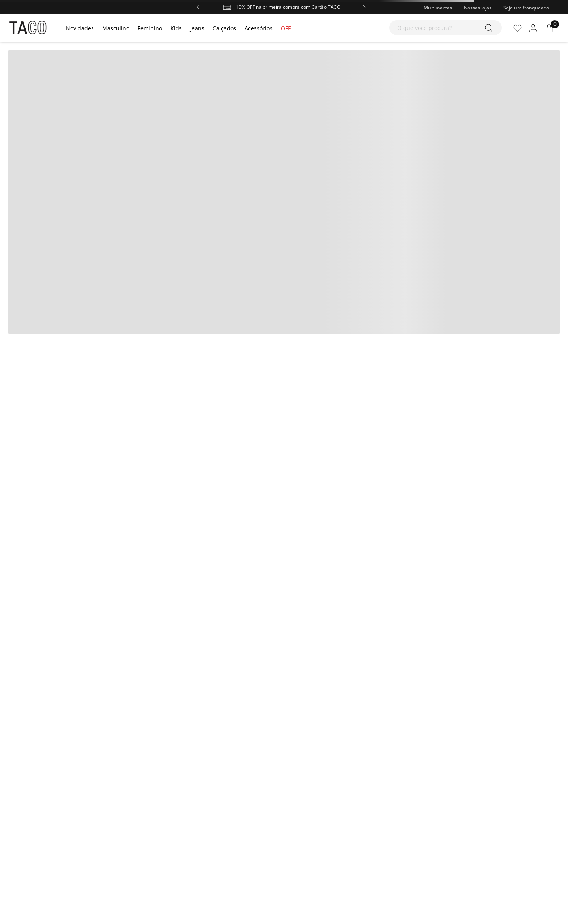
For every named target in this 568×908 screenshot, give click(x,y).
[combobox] (445, 27)
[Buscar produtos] (490, 27)
